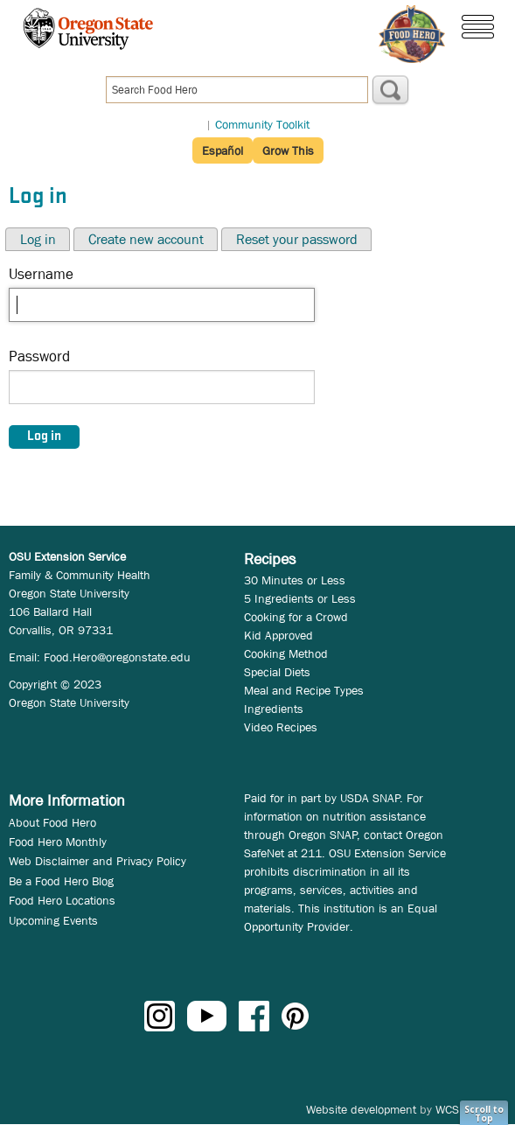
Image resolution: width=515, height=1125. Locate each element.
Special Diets (277, 672)
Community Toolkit (262, 124)
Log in (38, 239)
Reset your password (297, 239)
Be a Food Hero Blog (61, 881)
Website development (361, 1109)
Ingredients (273, 708)
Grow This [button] (288, 150)
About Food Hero (52, 822)
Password (39, 356)
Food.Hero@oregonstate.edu (117, 657)
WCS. (449, 1109)
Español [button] (222, 150)
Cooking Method (286, 653)
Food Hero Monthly (58, 841)
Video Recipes (280, 727)
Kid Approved (278, 635)
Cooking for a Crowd (296, 617)
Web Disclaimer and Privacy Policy (97, 861)
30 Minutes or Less (294, 580)
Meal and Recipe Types (304, 690)
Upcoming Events (53, 920)
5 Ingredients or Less (300, 598)
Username (41, 274)
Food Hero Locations (62, 900)
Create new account (146, 239)
